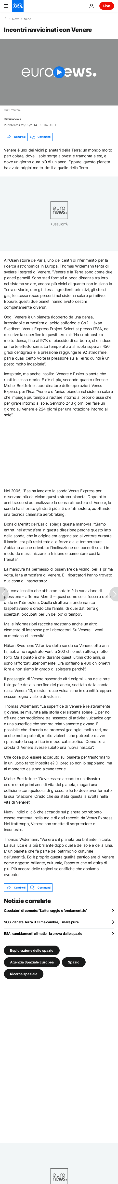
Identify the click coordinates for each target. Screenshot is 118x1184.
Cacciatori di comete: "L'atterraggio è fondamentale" (45, 910)
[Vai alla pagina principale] (18, 6)
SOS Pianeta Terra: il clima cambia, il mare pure (41, 922)
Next (15, 19)
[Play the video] (59, 72)
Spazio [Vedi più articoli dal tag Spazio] (73, 962)
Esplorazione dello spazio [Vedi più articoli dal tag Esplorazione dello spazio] (31, 950)
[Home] (5, 19)
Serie (27, 19)
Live (106, 6)
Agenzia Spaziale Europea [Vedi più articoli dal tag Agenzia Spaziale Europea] (32, 962)
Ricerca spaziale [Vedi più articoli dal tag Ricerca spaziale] (23, 974)
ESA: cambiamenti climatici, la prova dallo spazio (43, 933)
